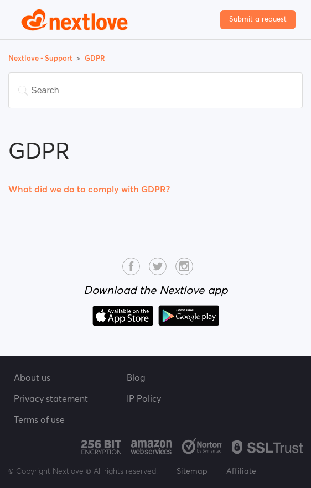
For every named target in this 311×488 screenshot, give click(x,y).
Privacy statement (51, 398)
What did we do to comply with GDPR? (89, 189)
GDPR (95, 58)
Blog (136, 377)
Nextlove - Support (41, 58)
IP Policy (144, 398)
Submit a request (258, 19)
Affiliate (241, 471)
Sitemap (192, 471)
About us (32, 377)
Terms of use (39, 419)
